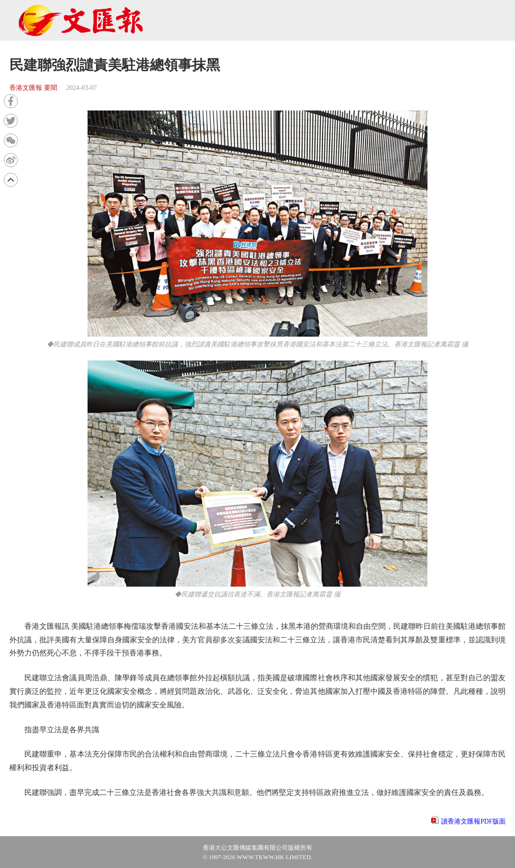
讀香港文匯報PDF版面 (473, 821)
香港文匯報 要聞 (33, 87)
